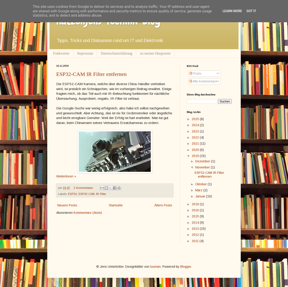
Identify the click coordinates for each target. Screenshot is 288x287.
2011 (196, 241)
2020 (196, 150)
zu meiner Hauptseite (155, 53)
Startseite (116, 205)
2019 (196, 156)
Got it (251, 11)
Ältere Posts (163, 205)
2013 (196, 228)
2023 (196, 131)
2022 (196, 137)
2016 (196, 210)
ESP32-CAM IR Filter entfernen (91, 74)
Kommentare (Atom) (88, 212)
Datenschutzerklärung (116, 53)
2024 (196, 125)
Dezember (203, 161)
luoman (155, 266)
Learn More (232, 11)
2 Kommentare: (84, 188)
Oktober (201, 184)
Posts (195, 73)
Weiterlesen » (66, 176)
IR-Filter (101, 194)
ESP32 (72, 194)
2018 (196, 204)
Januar (200, 196)
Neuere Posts (67, 205)
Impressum (85, 53)
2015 (196, 216)
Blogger (185, 266)
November (203, 167)
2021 (196, 143)
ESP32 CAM (86, 194)
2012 (196, 234)
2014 (196, 222)
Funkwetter (61, 53)
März (199, 190)
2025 (196, 119)
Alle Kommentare (203, 81)
